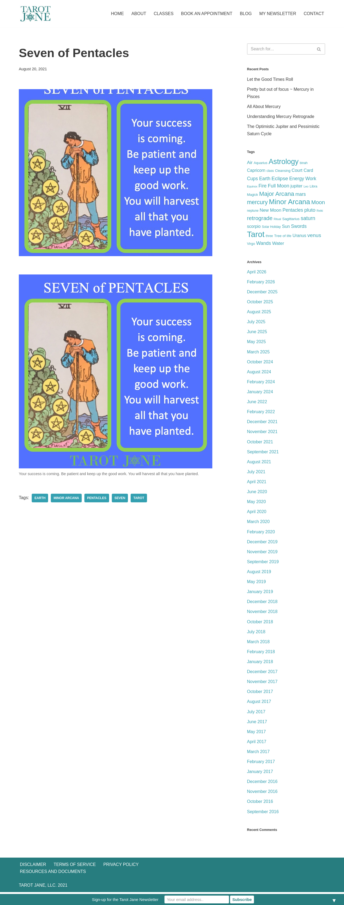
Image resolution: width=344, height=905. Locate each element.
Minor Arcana (66, 498)
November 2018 (262, 613)
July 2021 (256, 472)
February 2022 (261, 412)
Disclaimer (33, 877)
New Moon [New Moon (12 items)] (270, 210)
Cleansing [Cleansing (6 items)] (282, 171)
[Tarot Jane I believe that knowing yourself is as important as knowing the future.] (35, 13)
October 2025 (260, 302)
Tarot (139, 498)
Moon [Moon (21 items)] (318, 203)
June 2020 (257, 492)
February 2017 (261, 763)
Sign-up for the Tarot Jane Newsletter (125, 899)
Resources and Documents (53, 884)
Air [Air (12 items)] (250, 162)
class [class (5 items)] (270, 171)
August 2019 (259, 572)
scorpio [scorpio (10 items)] (254, 227)
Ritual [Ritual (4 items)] (277, 219)
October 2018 (260, 623)
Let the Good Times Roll (270, 79)
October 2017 (260, 693)
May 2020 (256, 502)
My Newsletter (277, 13)
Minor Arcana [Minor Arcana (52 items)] (289, 202)
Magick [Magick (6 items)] (252, 195)
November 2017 (262, 683)
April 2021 (256, 482)
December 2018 (262, 603)
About (138, 13)
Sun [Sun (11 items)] (286, 226)
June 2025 (257, 332)
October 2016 (260, 803)
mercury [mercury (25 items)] (257, 202)
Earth (39, 498)
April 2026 (256, 272)
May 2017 (256, 733)
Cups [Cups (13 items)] (252, 178)
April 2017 (256, 743)
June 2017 (257, 723)
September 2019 (263, 563)
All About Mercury (264, 106)
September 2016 (263, 813)
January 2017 (260, 773)
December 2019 (262, 542)
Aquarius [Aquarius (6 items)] (260, 163)
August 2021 (259, 462)
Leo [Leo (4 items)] (306, 186)
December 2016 (262, 783)
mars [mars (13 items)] (300, 194)
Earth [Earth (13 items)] (264, 178)
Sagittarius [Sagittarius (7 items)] (291, 219)
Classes (163, 13)
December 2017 (262, 673)
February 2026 (261, 282)
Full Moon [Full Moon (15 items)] (278, 186)
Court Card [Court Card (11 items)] (302, 170)
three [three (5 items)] (269, 236)
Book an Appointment (206, 13)
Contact (314, 13)
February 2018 (261, 652)
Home (117, 13)
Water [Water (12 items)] (278, 243)
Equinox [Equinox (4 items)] (252, 186)
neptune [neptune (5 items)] (253, 211)
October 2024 (260, 362)
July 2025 (256, 322)
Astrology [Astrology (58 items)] (283, 162)
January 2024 (260, 392)
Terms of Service (75, 877)
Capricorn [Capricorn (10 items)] (256, 170)
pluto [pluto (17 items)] (309, 210)
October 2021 (260, 442)
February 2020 (261, 532)
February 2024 (261, 382)
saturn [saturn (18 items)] (308, 218)
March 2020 (258, 522)
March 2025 (258, 352)
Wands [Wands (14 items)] (263, 243)
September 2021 (263, 452)
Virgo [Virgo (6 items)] (251, 244)
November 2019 (262, 553)
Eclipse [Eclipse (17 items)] (279, 178)
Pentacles (96, 498)
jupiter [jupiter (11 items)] (297, 186)
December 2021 (262, 422)
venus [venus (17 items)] (314, 236)
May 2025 (256, 342)
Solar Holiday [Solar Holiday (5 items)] (271, 227)
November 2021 (262, 432)
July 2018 (256, 633)
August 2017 (259, 703)
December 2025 (262, 292)
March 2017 (258, 753)
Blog (246, 13)
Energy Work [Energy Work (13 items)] (302, 178)
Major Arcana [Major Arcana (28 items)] (276, 194)
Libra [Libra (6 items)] (313, 187)
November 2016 (262, 793)
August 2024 (259, 372)
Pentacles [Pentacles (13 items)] (292, 210)
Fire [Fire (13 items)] (263, 186)
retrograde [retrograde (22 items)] (260, 218)
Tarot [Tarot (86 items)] (255, 234)
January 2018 (260, 663)
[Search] (280, 49)
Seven (120, 498)
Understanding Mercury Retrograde (280, 116)
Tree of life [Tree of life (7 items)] (282, 236)
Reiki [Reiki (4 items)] (320, 211)
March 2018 (258, 643)
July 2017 (256, 713)
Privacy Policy (121, 877)
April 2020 (256, 512)
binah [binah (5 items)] (303, 163)
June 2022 (257, 402)
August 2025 (259, 312)
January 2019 (260, 592)
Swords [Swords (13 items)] (299, 226)
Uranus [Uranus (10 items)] (299, 236)
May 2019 (256, 582)
